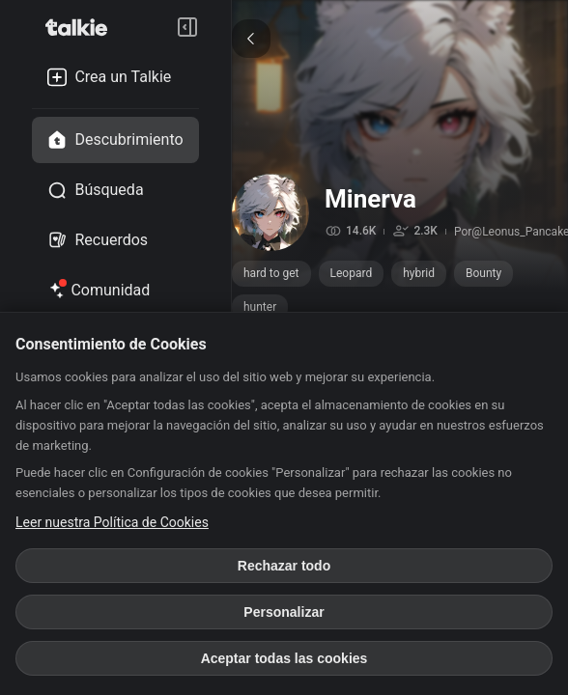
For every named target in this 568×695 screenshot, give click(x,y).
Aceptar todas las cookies (284, 658)
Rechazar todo (284, 565)
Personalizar (283, 612)
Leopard (351, 273)
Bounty (483, 273)
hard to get (271, 273)
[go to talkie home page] (82, 27)
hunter (259, 307)
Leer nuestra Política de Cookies (112, 522)
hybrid (419, 273)
